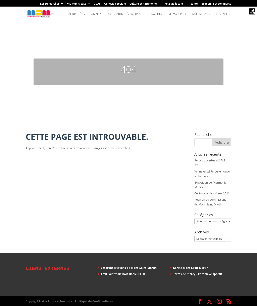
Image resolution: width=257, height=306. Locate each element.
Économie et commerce (216, 3)
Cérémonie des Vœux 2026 (211, 193)
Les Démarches (49, 3)
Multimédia (199, 14)
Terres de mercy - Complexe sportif (197, 274)
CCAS (97, 3)
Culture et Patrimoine (143, 3)
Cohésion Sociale (115, 3)
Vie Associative (178, 14)
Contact (221, 14)
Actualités (75, 14)
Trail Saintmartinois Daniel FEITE (123, 274)
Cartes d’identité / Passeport (124, 14)
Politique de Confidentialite (94, 301)
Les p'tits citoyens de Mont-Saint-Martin (129, 268)
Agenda (96, 14)
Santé (194, 3)
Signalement (156, 14)
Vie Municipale (76, 3)
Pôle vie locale (173, 3)
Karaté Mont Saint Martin (190, 268)
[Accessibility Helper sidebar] (252, 12)
